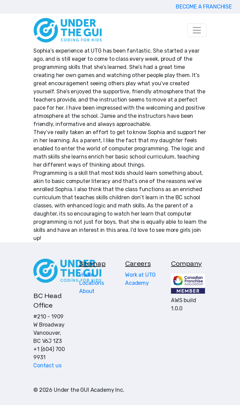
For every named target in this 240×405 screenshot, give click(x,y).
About (87, 291)
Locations (91, 283)
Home (86, 275)
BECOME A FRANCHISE (204, 6)
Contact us (47, 365)
